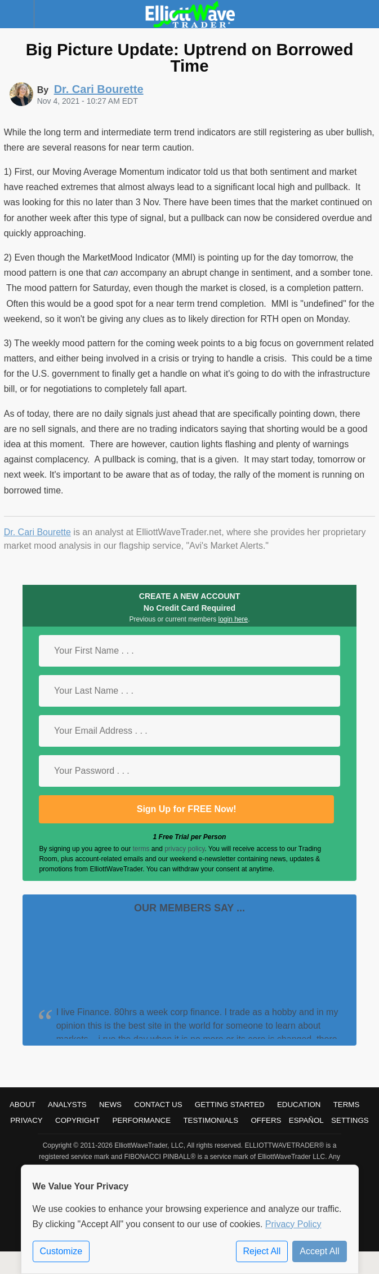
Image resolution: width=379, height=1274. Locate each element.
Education (299, 1104)
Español (306, 1120)
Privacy (26, 1120)
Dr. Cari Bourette (37, 532)
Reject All (262, 1251)
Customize (61, 1251)
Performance (141, 1120)
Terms (346, 1104)
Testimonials (210, 1120)
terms (140, 849)
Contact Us (158, 1104)
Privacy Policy (293, 1224)
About (22, 1104)
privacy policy (184, 849)
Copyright (77, 1120)
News (110, 1104)
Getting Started (230, 1104)
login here (233, 619)
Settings (350, 1120)
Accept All (319, 1251)
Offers (266, 1120)
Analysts (67, 1104)
